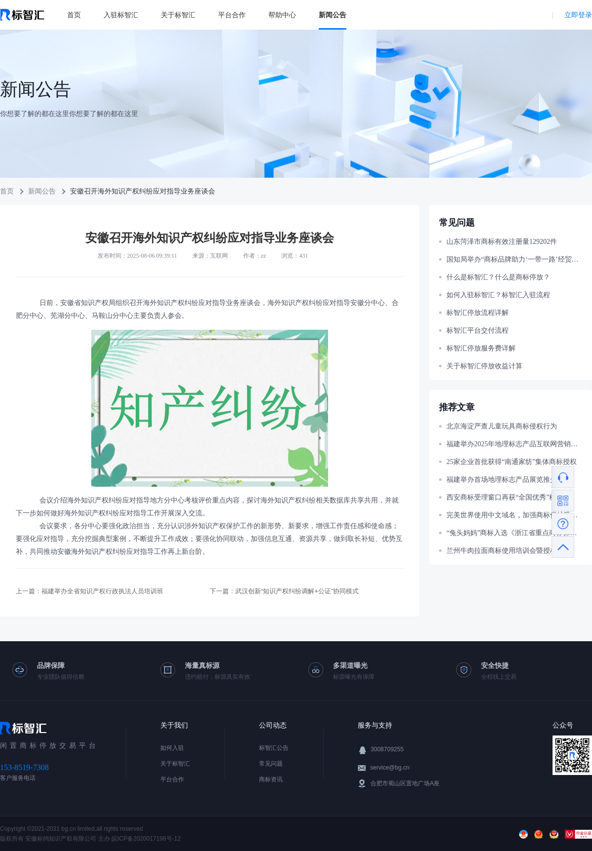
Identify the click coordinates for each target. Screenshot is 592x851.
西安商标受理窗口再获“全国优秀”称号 (504, 497)
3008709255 (387, 749)
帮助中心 (282, 15)
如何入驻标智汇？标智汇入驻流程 (498, 295)
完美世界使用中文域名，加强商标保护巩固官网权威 (514, 515)
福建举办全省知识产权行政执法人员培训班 (102, 591)
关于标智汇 (178, 15)
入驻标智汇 (121, 15)
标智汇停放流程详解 (477, 312)
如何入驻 (172, 747)
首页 (74, 15)
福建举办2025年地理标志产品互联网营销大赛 (514, 444)
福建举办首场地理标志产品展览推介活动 (508, 479)
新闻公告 (332, 15)
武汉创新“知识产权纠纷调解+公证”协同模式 (297, 591)
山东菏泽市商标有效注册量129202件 (501, 241)
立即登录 (578, 15)
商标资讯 (271, 779)
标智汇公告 (274, 747)
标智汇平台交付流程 (477, 330)
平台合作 (232, 15)
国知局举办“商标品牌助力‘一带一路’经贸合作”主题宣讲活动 (514, 259)
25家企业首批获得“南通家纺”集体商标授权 (511, 461)
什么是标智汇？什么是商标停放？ (498, 277)
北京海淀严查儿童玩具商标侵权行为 (501, 426)
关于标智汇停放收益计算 (484, 366)
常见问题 (271, 763)
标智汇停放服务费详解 (481, 348)
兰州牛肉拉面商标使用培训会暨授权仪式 (508, 550)
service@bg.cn (389, 767)
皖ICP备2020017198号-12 (146, 838)
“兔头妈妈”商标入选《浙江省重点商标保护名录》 (514, 533)
